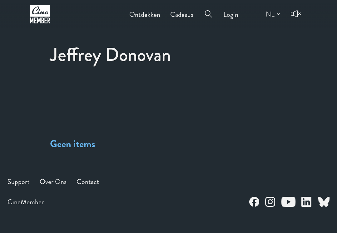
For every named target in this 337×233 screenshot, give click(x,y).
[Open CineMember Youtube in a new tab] (288, 203)
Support (18, 182)
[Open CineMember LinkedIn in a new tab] (306, 203)
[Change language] (272, 14)
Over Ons (53, 182)
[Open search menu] (208, 10)
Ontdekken (144, 10)
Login (230, 10)
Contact (88, 182)
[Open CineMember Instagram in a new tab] (270, 203)
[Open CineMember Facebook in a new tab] (254, 203)
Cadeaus (181, 10)
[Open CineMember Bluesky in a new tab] (324, 203)
